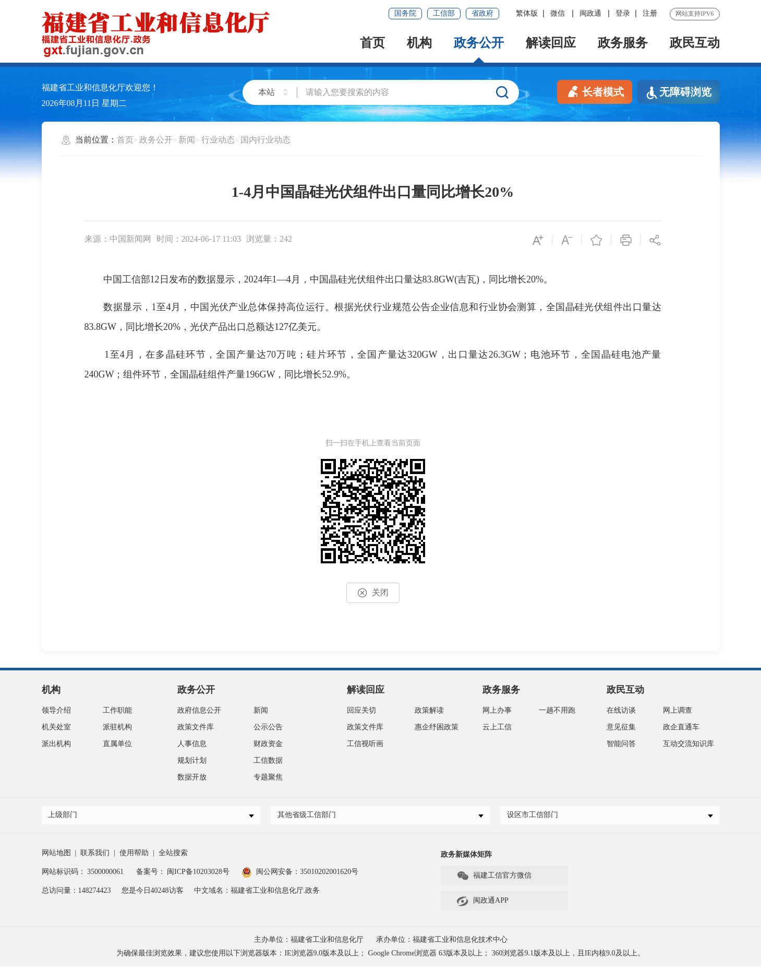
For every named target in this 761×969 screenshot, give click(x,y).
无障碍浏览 (678, 92)
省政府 (482, 13)
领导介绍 (56, 710)
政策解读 (429, 710)
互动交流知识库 (688, 744)
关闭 (373, 592)
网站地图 (56, 855)
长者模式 (594, 91)
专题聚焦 (268, 777)
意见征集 (621, 727)
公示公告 (268, 727)
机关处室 (56, 727)
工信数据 (268, 760)
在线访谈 (621, 710)
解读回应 (551, 43)
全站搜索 (173, 855)
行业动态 (218, 139)
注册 (650, 13)
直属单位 (117, 744)
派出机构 (56, 744)
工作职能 (117, 710)
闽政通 (591, 13)
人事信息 (192, 744)
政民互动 (695, 43)
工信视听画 (365, 744)
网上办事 (497, 710)
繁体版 (527, 13)
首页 (372, 43)
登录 (622, 13)
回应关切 (361, 710)
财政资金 (268, 744)
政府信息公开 (199, 710)
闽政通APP (482, 903)
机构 (419, 43)
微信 (558, 13)
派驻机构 (117, 727)
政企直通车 (681, 727)
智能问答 (621, 744)
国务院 (405, 13)
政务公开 (479, 43)
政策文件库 (195, 727)
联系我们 (95, 855)
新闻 (186, 139)
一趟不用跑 (557, 710)
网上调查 (677, 710)
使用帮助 (134, 855)
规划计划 (192, 760)
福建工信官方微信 (494, 878)
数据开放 (192, 777)
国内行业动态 (265, 139)
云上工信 (497, 727)
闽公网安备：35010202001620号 (299, 874)
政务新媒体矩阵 (466, 857)
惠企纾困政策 (436, 727)
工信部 (444, 13)
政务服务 (623, 43)
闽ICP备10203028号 (198, 874)
